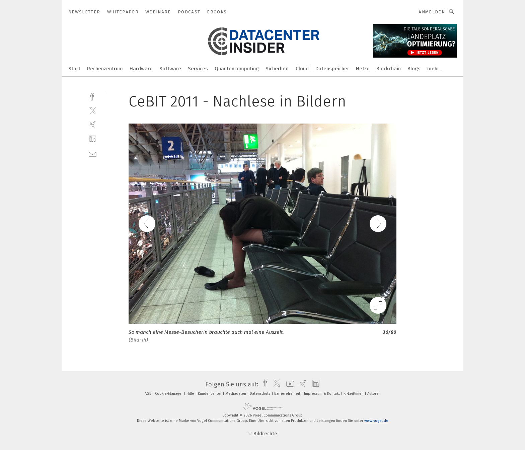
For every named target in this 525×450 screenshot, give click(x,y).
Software (170, 69)
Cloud (302, 69)
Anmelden (432, 12)
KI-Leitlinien (354, 393)
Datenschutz (261, 393)
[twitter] (92, 110)
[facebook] (92, 96)
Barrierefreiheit (287, 393)
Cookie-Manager (169, 393)
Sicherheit (277, 69)
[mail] (92, 153)
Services (198, 69)
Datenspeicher (332, 69)
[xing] (92, 125)
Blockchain (388, 69)
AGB (148, 393)
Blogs (414, 69)
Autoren (374, 393)
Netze (363, 69)
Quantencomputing (237, 69)
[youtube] (288, 384)
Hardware (141, 69)
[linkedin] (92, 139)
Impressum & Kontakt (322, 393)
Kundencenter (210, 393)
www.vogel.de (376, 421)
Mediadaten (236, 393)
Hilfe (190, 393)
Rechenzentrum (105, 69)
